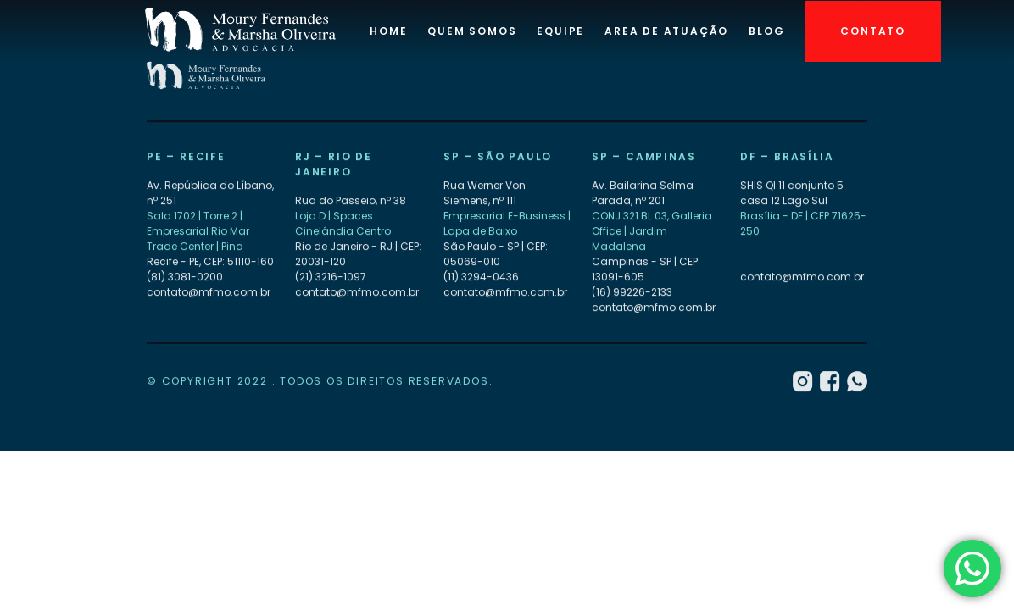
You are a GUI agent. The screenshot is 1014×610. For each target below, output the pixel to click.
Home (388, 31)
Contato (872, 31)
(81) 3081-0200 (185, 277)
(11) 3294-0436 (481, 277)
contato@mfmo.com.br (208, 293)
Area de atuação (666, 31)
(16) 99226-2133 (632, 293)
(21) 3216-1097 (330, 277)
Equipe (560, 31)
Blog (766, 31)
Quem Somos (471, 31)
